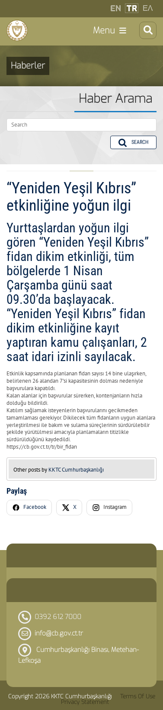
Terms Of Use (137, 696)
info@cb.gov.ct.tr (59, 633)
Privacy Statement (85, 702)
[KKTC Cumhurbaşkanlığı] (17, 30)
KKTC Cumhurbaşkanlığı (76, 469)
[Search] (81, 124)
